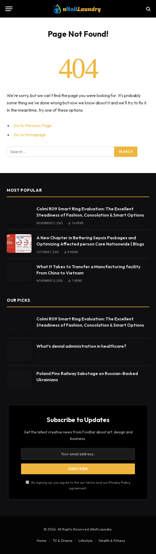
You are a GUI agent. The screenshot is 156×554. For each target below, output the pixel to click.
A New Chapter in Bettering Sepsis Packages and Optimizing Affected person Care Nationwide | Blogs (90, 241)
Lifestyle (86, 540)
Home (41, 540)
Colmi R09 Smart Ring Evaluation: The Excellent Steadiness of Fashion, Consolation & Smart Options (90, 212)
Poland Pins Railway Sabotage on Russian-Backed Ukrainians (87, 376)
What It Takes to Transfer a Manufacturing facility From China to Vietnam (88, 270)
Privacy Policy (119, 482)
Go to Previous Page (32, 125)
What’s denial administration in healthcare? (81, 346)
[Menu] (8, 9)
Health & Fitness (112, 540)
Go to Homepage (29, 134)
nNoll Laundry (100, 529)
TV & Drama (62, 540)
